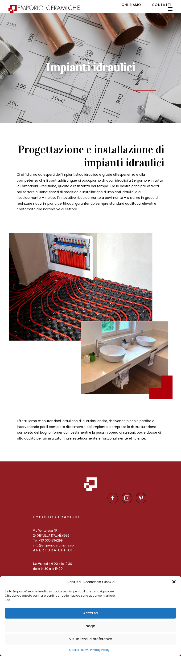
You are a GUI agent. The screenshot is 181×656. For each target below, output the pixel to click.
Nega (90, 625)
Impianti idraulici (90, 67)
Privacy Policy (100, 650)
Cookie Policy (78, 650)
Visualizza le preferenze (90, 638)
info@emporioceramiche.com (54, 545)
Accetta (90, 613)
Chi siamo (131, 4)
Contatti (161, 4)
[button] (174, 581)
